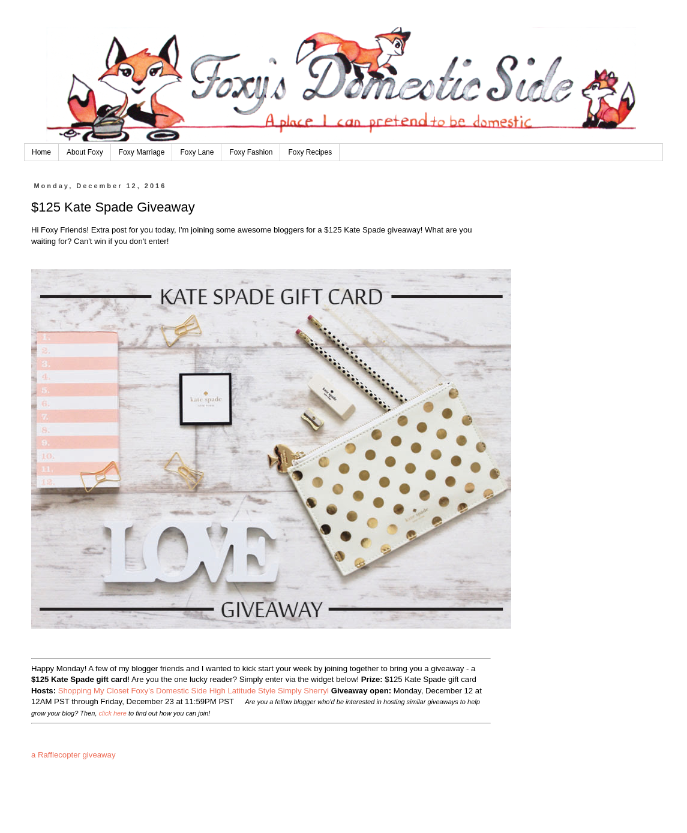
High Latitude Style (242, 690)
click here (113, 713)
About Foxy (85, 152)
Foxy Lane (197, 152)
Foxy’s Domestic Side (170, 690)
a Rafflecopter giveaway (73, 754)
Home (41, 152)
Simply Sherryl (303, 690)
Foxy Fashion (250, 152)
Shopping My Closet (93, 690)
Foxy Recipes (310, 152)
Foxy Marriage (142, 152)
